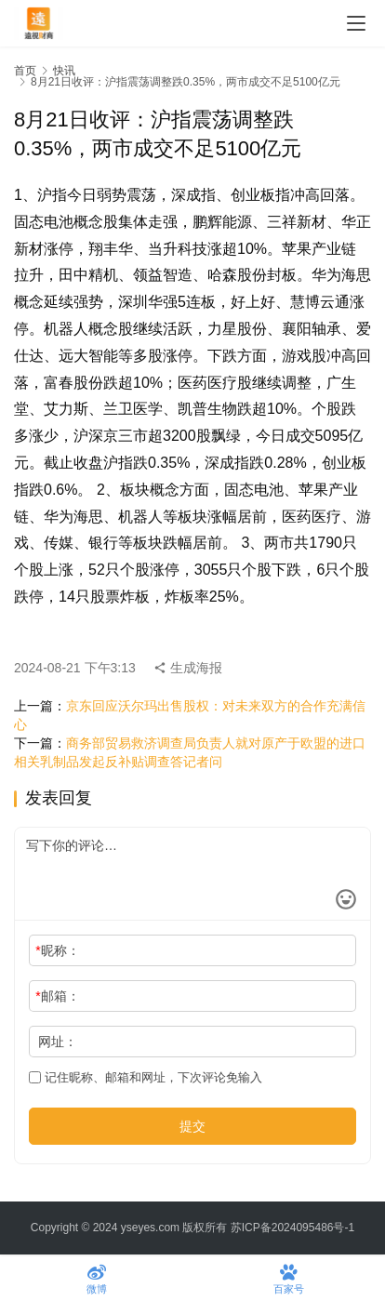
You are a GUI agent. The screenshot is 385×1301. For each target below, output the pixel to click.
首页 (25, 70)
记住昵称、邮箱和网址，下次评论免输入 (145, 1077)
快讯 (64, 70)
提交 (192, 1126)
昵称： (57, 950)
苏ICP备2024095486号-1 (292, 1227)
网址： (57, 1041)
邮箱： (57, 996)
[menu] (356, 23)
